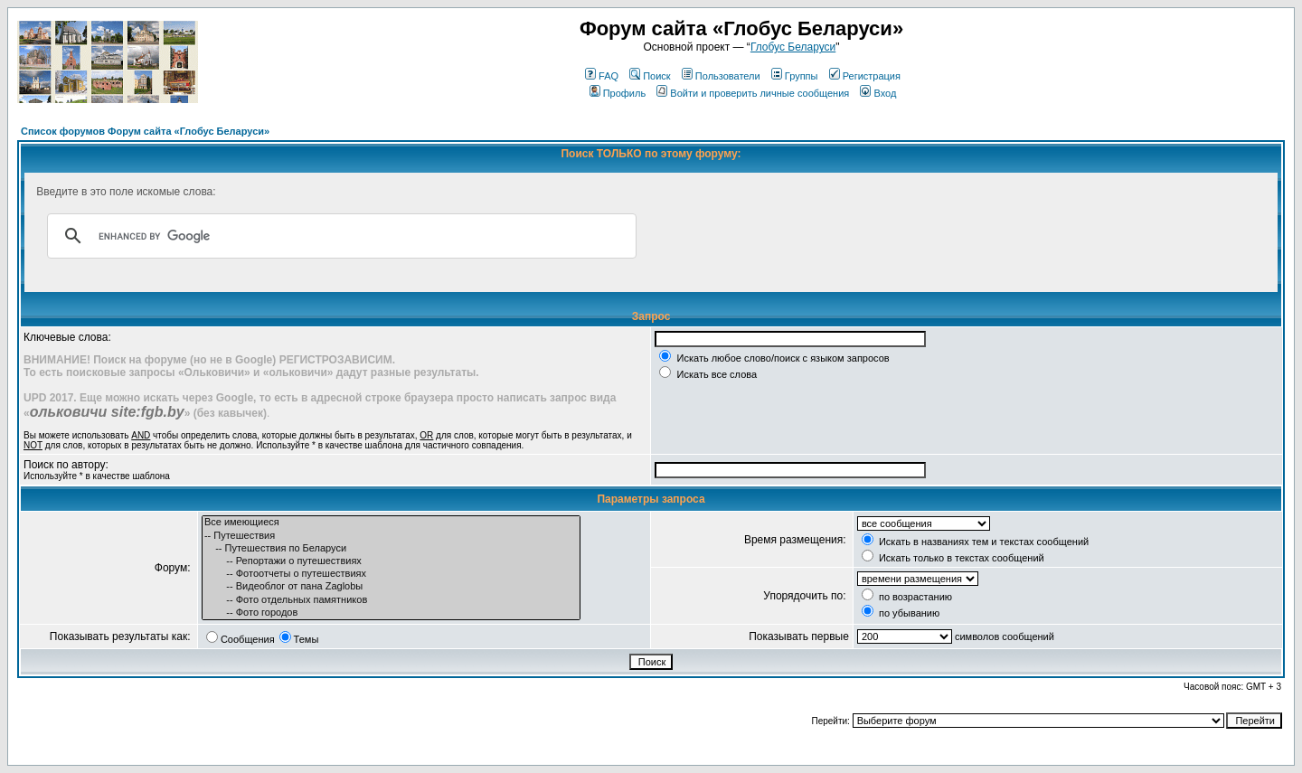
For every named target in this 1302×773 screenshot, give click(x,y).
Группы (794, 76)
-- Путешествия (391, 536)
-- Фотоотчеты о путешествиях (391, 574)
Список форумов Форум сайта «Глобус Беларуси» (145, 131)
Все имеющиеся (391, 522)
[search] (339, 236)
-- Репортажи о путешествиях (391, 561)
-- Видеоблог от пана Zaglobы (391, 586)
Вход (878, 93)
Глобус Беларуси (792, 47)
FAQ (601, 76)
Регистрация (865, 76)
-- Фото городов (391, 613)
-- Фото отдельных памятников (391, 600)
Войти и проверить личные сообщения (752, 93)
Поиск (649, 76)
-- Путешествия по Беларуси (391, 548)
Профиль (618, 93)
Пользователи (721, 76)
